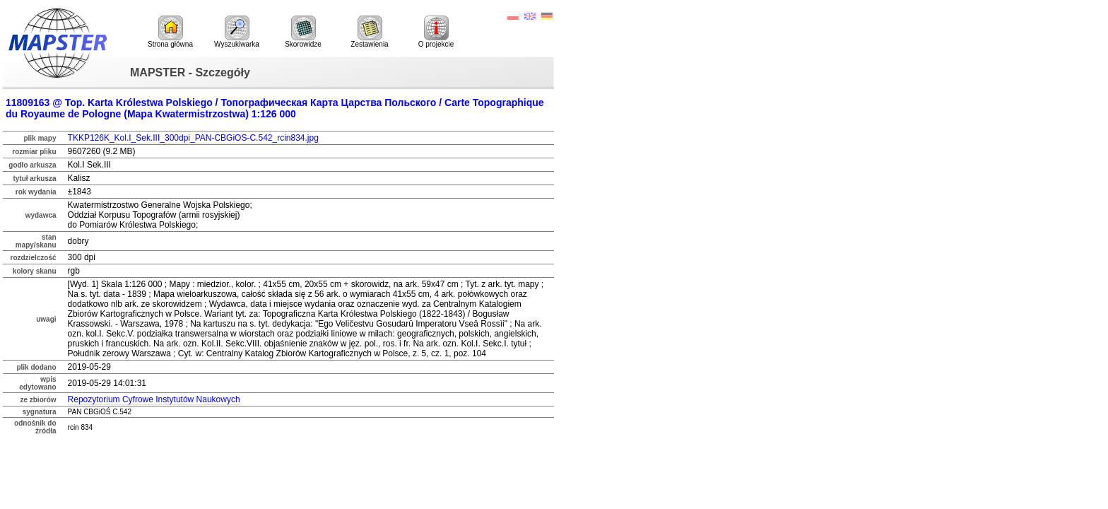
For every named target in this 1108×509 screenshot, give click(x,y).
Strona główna (170, 32)
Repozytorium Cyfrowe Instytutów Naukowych (154, 399)
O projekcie (436, 32)
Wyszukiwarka (236, 32)
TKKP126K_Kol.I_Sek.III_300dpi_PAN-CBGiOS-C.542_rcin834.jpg (193, 138)
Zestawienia (369, 32)
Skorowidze (303, 32)
